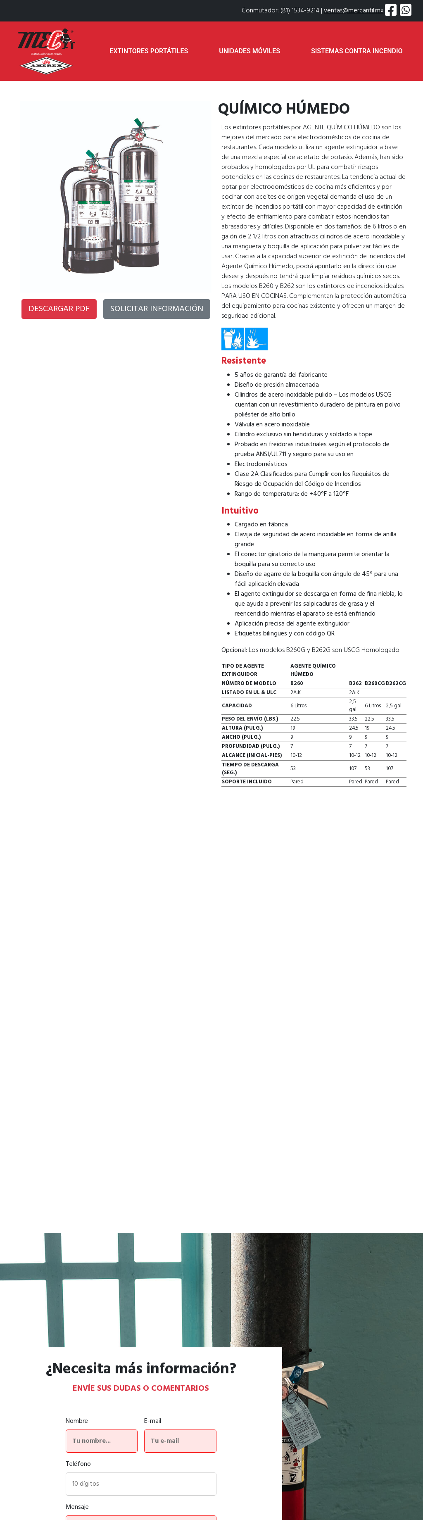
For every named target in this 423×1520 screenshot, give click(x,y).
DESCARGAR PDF (59, 309)
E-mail (152, 1421)
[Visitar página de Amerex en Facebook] (390, 10)
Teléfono (78, 1464)
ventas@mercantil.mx (353, 10)
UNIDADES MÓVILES (249, 51)
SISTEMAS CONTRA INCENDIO (357, 51)
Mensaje (77, 1507)
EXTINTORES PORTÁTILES (148, 51)
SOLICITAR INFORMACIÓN (156, 309)
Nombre (77, 1421)
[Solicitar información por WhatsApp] (405, 10)
